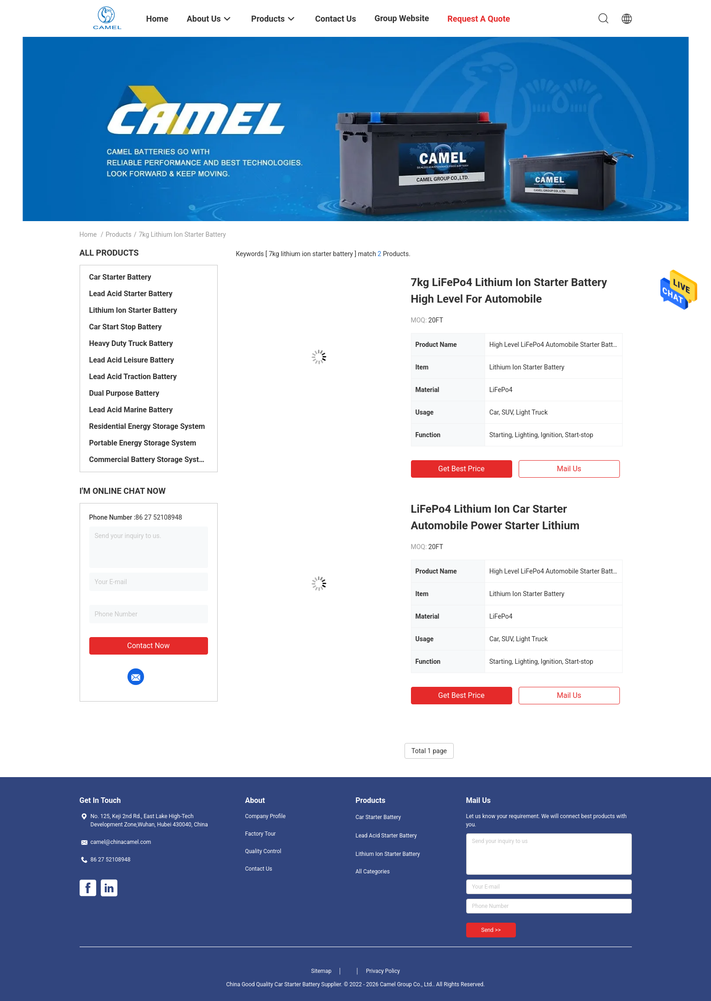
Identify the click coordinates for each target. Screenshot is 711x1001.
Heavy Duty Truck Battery (131, 343)
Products (118, 234)
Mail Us (569, 468)
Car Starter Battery (120, 277)
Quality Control (263, 851)
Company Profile (265, 816)
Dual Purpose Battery (124, 393)
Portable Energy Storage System (143, 443)
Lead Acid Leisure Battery (131, 360)
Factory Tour (260, 834)
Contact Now (148, 645)
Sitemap (321, 971)
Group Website (402, 18)
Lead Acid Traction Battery (133, 376)
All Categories (373, 871)
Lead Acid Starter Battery (131, 293)
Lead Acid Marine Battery (131, 409)
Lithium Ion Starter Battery (133, 310)
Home (88, 234)
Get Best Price (461, 468)
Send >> (491, 930)
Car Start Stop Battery (125, 326)
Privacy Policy (383, 971)
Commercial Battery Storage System (148, 459)
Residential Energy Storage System (147, 426)
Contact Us (258, 869)
